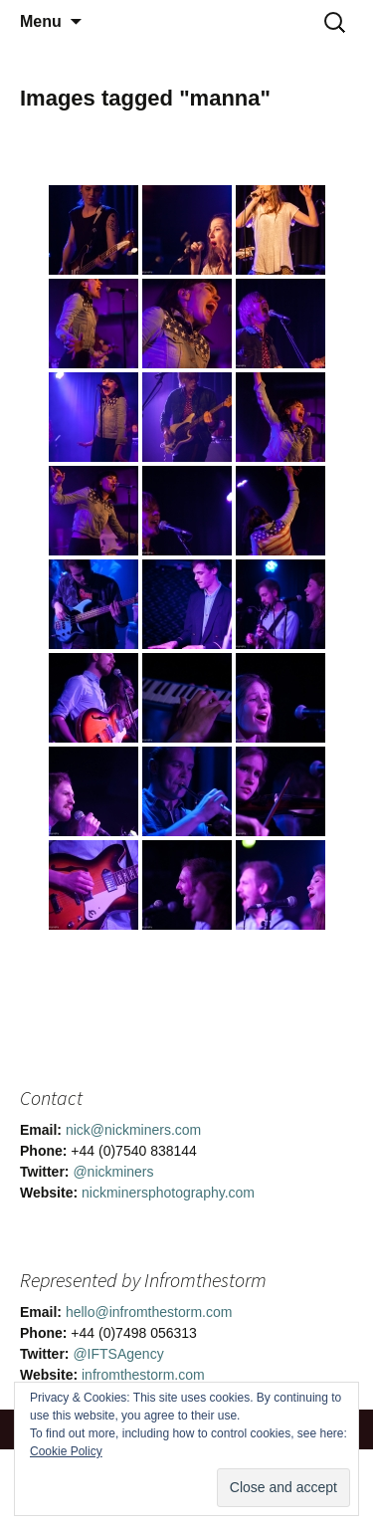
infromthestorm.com (143, 1375)
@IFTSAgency (118, 1354)
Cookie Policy (66, 1451)
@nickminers (113, 1172)
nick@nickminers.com (133, 1130)
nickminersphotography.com (168, 1193)
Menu (41, 21)
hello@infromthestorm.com (149, 1312)
